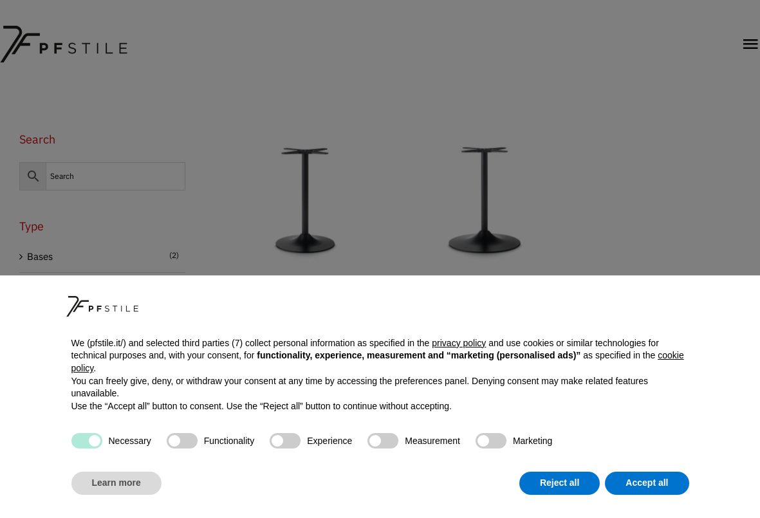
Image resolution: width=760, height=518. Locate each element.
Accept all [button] (647, 482)
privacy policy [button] (459, 343)
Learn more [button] (116, 482)
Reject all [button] (559, 482)
